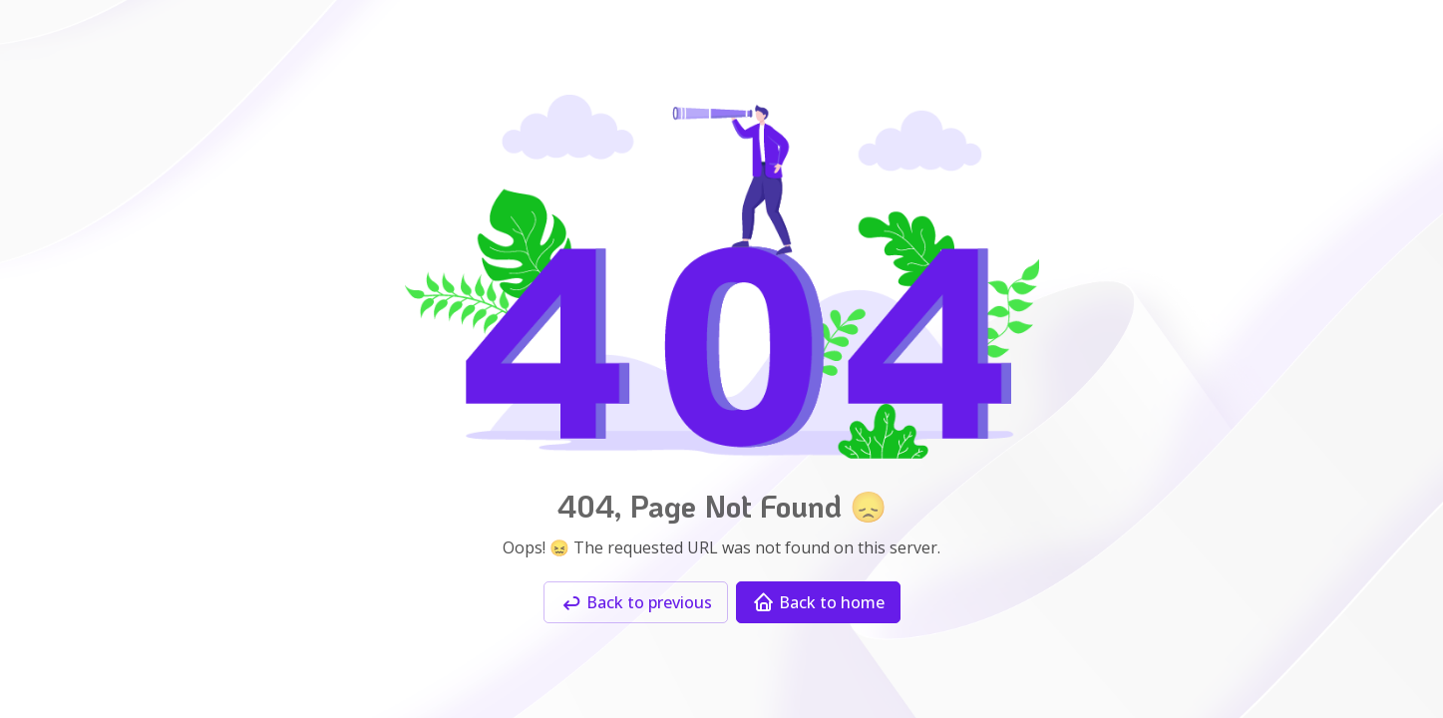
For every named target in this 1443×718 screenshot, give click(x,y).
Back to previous (635, 602)
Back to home (818, 602)
